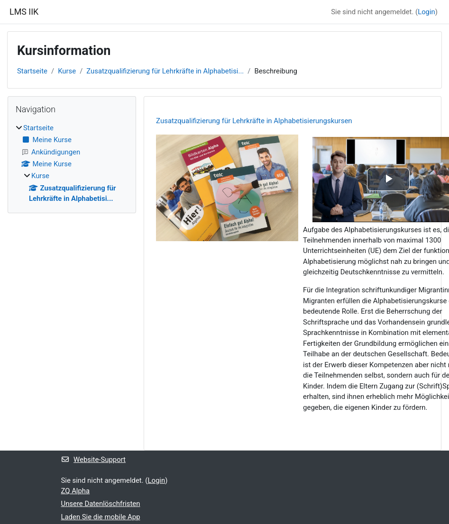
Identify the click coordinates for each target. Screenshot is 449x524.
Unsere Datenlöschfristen (100, 503)
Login (426, 12)
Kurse (67, 71)
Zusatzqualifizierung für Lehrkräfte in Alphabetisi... (165, 71)
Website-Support (93, 459)
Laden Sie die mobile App (100, 517)
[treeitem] (72, 163)
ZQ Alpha (75, 491)
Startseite (32, 71)
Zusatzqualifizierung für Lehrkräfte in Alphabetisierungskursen (254, 121)
